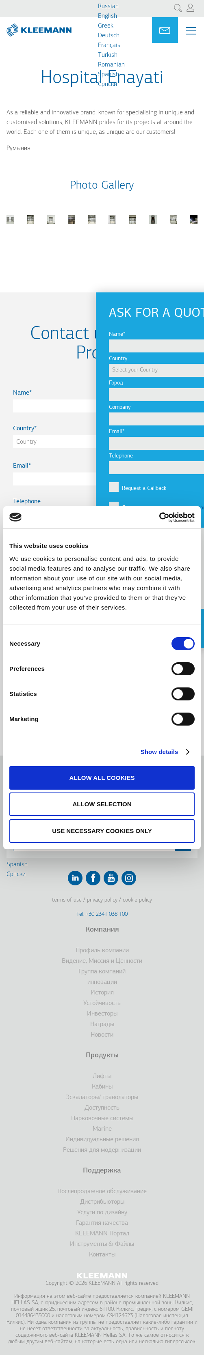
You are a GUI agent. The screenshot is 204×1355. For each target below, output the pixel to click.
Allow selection (102, 804)
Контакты (102, 1255)
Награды (102, 1024)
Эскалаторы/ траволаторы (102, 1097)
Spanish (108, 74)
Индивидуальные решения (102, 1139)
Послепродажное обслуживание (102, 1191)
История (102, 993)
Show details (159, 751)
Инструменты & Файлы (102, 1244)
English (107, 16)
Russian (108, 6)
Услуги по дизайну (102, 1212)
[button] (10, 229)
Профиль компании (102, 950)
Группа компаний (102, 971)
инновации (102, 982)
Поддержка (102, 1171)
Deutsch (108, 35)
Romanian (111, 65)
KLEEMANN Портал (102, 1233)
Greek (105, 26)
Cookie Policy (137, 900)
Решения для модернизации (102, 1150)
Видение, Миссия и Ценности (102, 961)
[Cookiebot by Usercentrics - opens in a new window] (159, 517)
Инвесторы (102, 1014)
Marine (102, 1129)
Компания (102, 930)
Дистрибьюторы (102, 1202)
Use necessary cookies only (102, 830)
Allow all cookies (102, 777)
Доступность (102, 1108)
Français (109, 45)
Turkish (107, 55)
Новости (102, 1035)
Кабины (102, 1087)
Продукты (102, 1055)
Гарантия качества (102, 1223)
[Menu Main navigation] (190, 30)
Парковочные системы (102, 1118)
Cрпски (107, 84)
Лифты (102, 1076)
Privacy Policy (102, 900)
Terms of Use (67, 900)
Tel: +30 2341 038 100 (102, 914)
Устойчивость (102, 1003)
